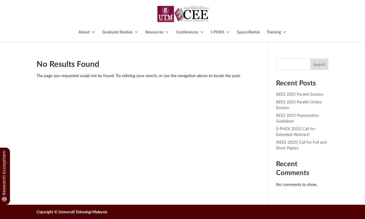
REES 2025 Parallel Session (299, 94)
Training (274, 32)
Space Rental (248, 32)
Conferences (187, 32)
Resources (154, 32)
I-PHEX (217, 32)
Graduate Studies (117, 32)
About (84, 32)
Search (319, 64)
